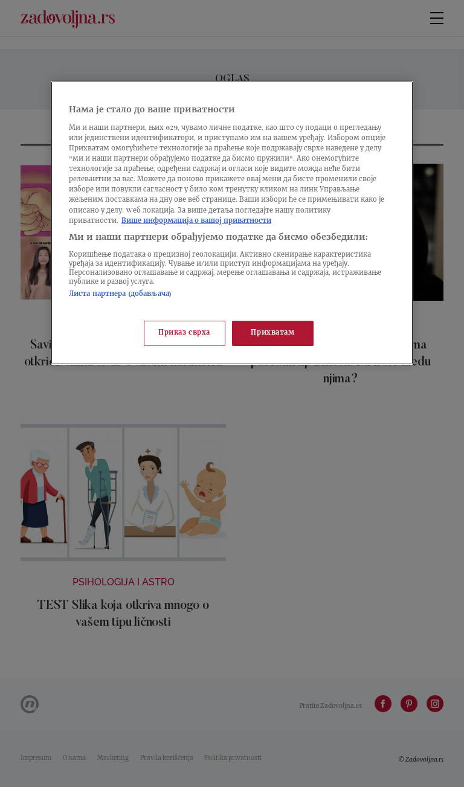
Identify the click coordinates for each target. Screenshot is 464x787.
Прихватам (272, 333)
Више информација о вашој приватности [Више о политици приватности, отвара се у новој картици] (196, 221)
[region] (232, 222)
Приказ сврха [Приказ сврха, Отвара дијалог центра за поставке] (184, 333)
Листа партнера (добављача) (120, 294)
